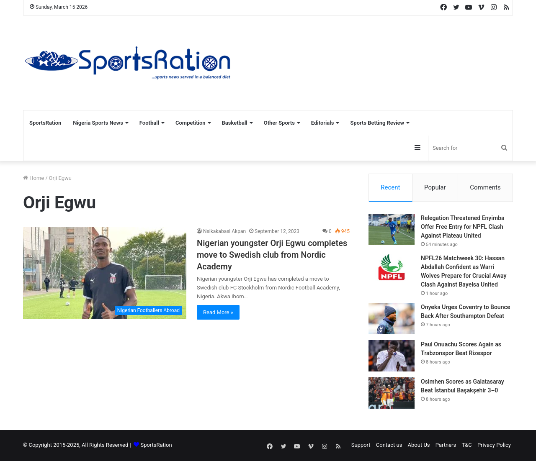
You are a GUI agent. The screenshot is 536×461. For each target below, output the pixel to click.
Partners (446, 446)
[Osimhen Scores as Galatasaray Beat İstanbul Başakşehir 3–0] (391, 394)
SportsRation (45, 123)
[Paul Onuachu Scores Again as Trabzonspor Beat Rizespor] (391, 356)
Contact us (389, 446)
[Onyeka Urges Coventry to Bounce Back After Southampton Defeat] (391, 319)
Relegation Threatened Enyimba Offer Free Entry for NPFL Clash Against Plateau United (463, 227)
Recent (390, 187)
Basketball (234, 123)
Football (149, 123)
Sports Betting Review (377, 123)
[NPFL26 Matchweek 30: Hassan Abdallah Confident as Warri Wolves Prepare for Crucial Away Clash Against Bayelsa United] (391, 270)
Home (33, 178)
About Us (419, 446)
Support (361, 446)
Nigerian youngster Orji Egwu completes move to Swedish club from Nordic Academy (272, 254)
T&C (466, 446)
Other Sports (279, 123)
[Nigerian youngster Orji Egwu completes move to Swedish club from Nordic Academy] (104, 273)
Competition (190, 123)
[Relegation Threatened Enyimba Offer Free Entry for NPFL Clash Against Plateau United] (391, 230)
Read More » (218, 312)
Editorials (322, 123)
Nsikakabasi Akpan (224, 231)
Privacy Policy (494, 446)
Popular (435, 187)
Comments (485, 187)
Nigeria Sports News (98, 123)
